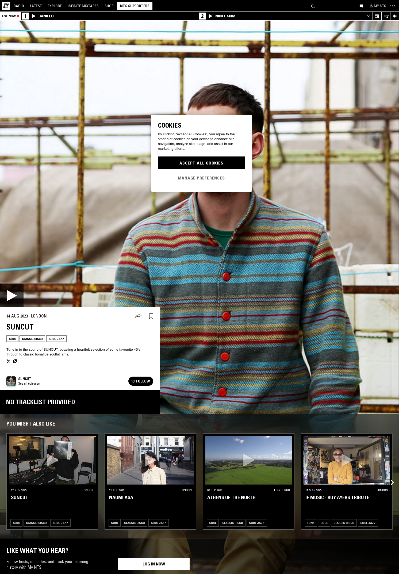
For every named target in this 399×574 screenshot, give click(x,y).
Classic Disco (32, 339)
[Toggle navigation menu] (392, 6)
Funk (310, 523)
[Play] (12, 295)
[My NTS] (377, 5)
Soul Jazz (56, 339)
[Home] (6, 6)
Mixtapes (83, 5)
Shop (109, 5)
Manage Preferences (201, 178)
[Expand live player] (368, 16)
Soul (12, 339)
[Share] (138, 316)
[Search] (313, 5)
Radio (19, 5)
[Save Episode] (151, 316)
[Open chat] (361, 5)
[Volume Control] (394, 16)
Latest (36, 5)
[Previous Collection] (389, 476)
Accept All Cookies (201, 163)
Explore (55, 5)
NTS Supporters (134, 5)
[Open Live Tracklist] (385, 16)
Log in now (154, 564)
